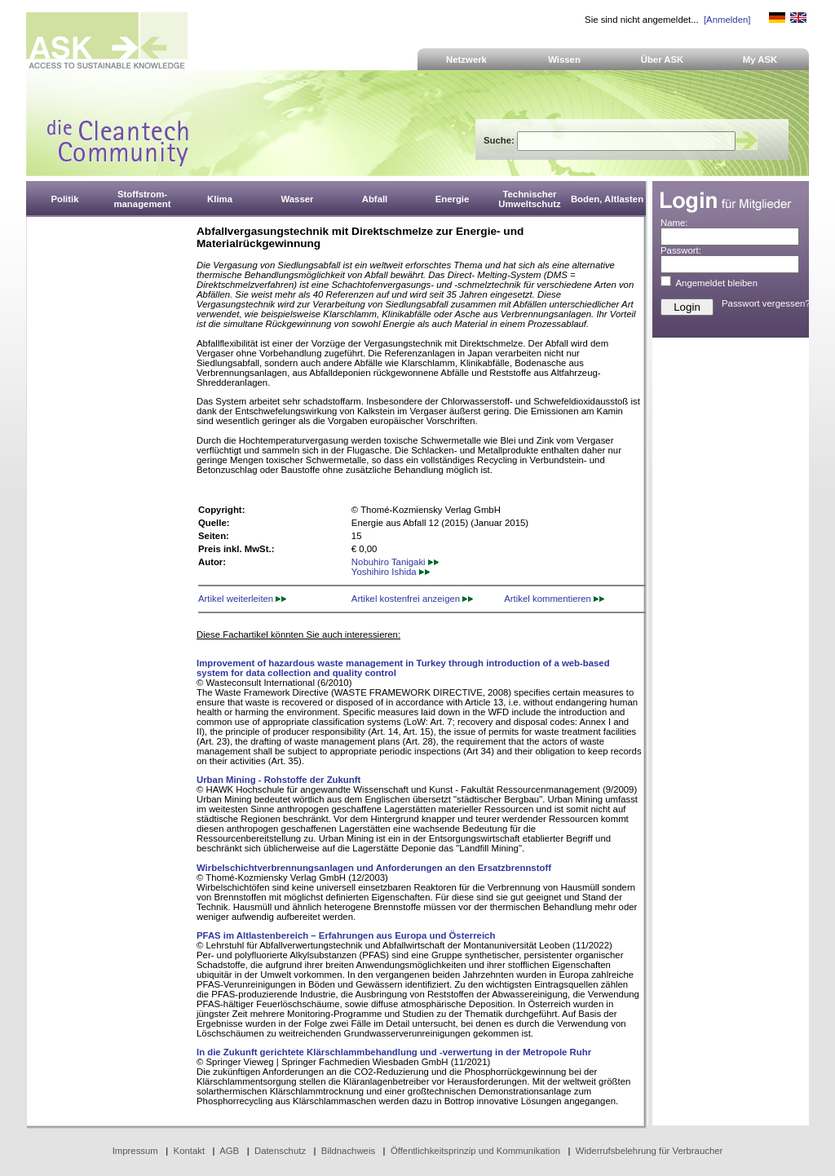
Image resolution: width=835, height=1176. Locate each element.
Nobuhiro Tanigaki (395, 562)
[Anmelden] (727, 19)
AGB (229, 1151)
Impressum (135, 1151)
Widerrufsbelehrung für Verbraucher (649, 1151)
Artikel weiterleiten (242, 598)
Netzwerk (466, 59)
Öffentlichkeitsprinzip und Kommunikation (475, 1151)
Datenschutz (280, 1151)
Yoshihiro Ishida (390, 572)
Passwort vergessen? (766, 303)
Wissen (564, 59)
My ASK (760, 59)
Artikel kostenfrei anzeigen (412, 598)
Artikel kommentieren (554, 598)
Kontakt (189, 1151)
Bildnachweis (348, 1151)
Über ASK (662, 59)
